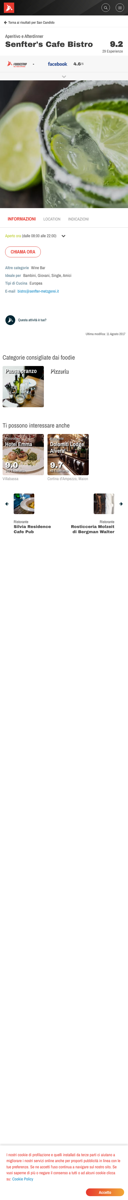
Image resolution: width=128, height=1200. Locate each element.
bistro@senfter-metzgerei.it (38, 291)
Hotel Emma (18, 444)
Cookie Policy (22, 1179)
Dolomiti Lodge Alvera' (67, 447)
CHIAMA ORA (23, 252)
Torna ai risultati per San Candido (29, 22)
